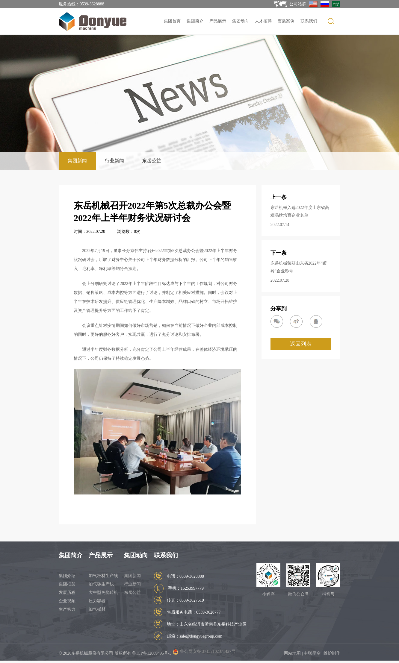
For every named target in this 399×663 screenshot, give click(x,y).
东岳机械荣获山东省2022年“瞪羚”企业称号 (298, 267)
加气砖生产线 (101, 584)
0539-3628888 (92, 4)
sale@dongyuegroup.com (200, 636)
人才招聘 (263, 21)
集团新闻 (77, 160)
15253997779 (192, 588)
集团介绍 (67, 576)
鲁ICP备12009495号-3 (151, 653)
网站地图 (292, 653)
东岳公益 (151, 160)
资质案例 (286, 21)
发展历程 (67, 592)
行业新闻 (114, 160)
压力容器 (97, 601)
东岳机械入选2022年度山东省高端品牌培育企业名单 (299, 211)
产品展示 (217, 21)
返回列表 (301, 344)
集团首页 (172, 21)
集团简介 (195, 21)
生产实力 (67, 609)
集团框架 (67, 584)
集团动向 (240, 21)
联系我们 (308, 21)
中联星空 (312, 653)
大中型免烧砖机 (103, 592)
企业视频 (67, 601)
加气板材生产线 (103, 576)
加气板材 (97, 609)
